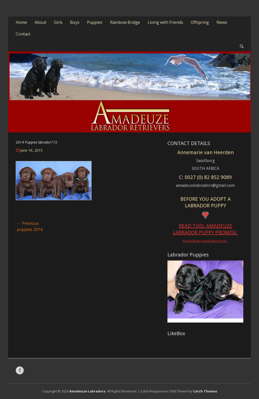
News (222, 22)
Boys (74, 22)
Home (21, 22)
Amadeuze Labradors (87, 391)
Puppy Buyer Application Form (205, 241)
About (40, 22)
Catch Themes (205, 391)
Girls (58, 22)
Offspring (200, 22)
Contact (23, 34)
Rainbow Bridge (125, 22)
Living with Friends (165, 22)
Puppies (94, 22)
